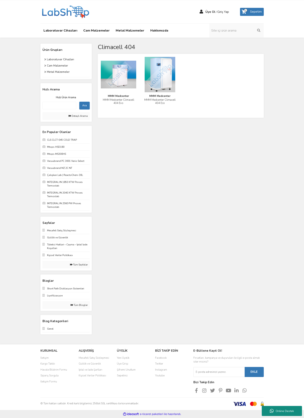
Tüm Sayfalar (79, 264)
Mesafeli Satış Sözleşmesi (94, 358)
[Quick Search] (59, 105)
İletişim (44, 358)
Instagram (161, 370)
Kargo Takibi (47, 364)
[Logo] (65, 11)
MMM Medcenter (118, 96)
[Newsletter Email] (219, 372)
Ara (84, 105)
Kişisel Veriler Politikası (92, 375)
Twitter (159, 364)
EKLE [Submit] (254, 372)
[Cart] (252, 12)
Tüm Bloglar (79, 305)
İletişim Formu (48, 381)
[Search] (236, 31)
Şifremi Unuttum (126, 370)
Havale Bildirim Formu (53, 370)
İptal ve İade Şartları (90, 370)
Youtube (160, 375)
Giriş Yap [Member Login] (223, 12)
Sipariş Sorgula (49, 375)
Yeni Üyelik (123, 358)
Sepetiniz (122, 375)
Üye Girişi (122, 364)
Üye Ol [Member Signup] (210, 12)
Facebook (161, 358)
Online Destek (282, 411)
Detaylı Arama (78, 116)
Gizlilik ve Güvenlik (90, 364)
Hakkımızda (159, 30)
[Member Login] (201, 12)
